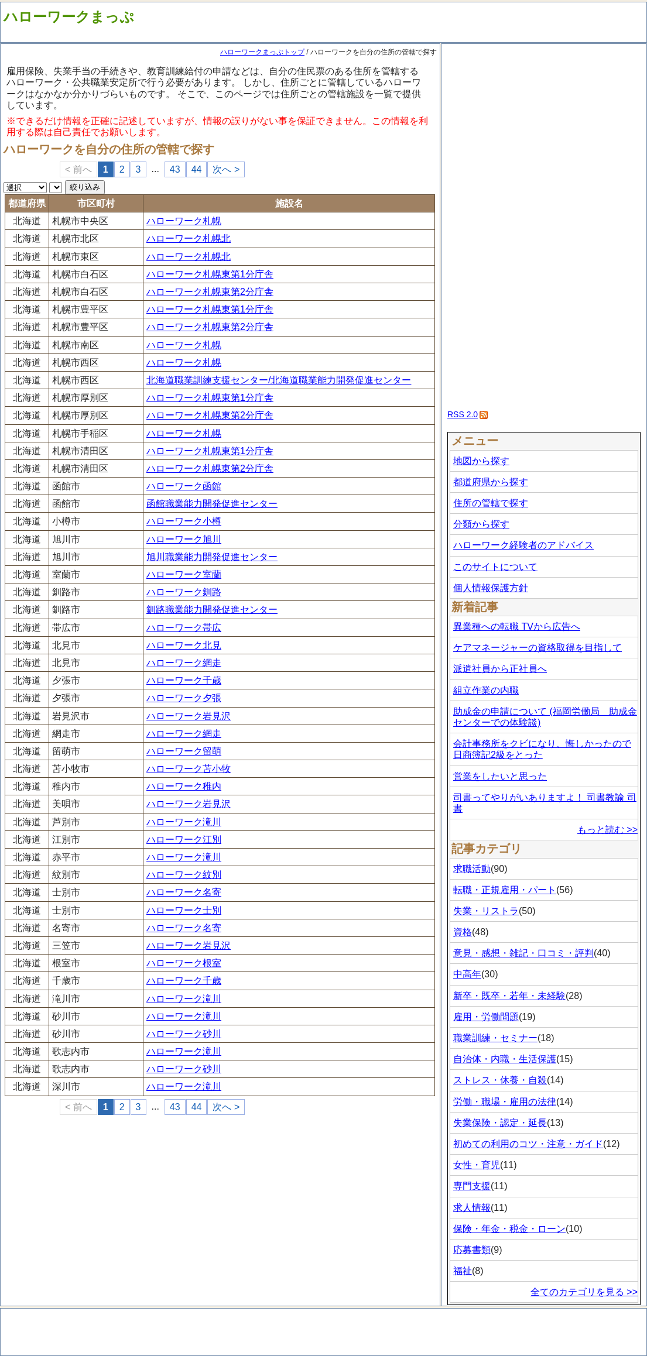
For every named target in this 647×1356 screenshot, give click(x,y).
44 (196, 169)
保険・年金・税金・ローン (509, 1229)
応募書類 (472, 1250)
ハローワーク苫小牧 (188, 769)
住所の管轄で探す (490, 503)
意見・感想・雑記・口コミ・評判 (523, 953)
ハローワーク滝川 (183, 822)
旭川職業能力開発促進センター (212, 557)
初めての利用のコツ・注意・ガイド (528, 1144)
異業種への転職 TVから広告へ (516, 626)
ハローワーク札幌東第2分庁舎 (209, 292)
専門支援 (472, 1186)
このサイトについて (495, 567)
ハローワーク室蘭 (183, 574)
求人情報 (472, 1208)
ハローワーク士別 (183, 910)
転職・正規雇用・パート (504, 890)
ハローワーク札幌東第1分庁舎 (209, 274)
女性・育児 (476, 1165)
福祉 (462, 1271)
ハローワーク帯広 (183, 628)
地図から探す (481, 461)
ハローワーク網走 (183, 663)
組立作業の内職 (486, 690)
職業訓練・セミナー (495, 1038)
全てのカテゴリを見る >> (584, 1292)
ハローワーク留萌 (183, 751)
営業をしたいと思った (500, 776)
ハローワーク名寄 (183, 892)
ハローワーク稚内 (183, 786)
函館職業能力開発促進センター (212, 504)
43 (175, 169)
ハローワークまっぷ (69, 17)
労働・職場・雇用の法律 (504, 1102)
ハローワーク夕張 (183, 698)
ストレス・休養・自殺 (500, 1080)
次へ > (226, 169)
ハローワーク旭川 (183, 539)
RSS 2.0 (462, 414)
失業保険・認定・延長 (500, 1123)
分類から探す (481, 524)
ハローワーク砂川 (183, 1034)
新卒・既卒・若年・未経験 (509, 996)
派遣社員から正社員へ (500, 669)
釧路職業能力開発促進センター (212, 610)
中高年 (467, 974)
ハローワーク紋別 (183, 875)
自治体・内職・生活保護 (504, 1059)
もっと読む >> (607, 830)
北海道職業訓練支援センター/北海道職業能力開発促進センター (278, 380)
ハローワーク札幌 (183, 221)
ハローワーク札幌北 (188, 238)
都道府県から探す (490, 482)
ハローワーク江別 (183, 840)
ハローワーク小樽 (183, 521)
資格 (462, 932)
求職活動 (472, 869)
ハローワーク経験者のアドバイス (523, 545)
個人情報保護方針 (490, 588)
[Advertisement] (544, 222)
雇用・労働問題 (486, 1017)
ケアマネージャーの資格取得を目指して (537, 648)
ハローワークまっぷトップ (262, 52)
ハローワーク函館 (183, 486)
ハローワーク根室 (183, 963)
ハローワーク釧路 (183, 592)
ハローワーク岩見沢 (188, 716)
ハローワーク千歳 (183, 680)
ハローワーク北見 (183, 645)
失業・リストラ (486, 911)
